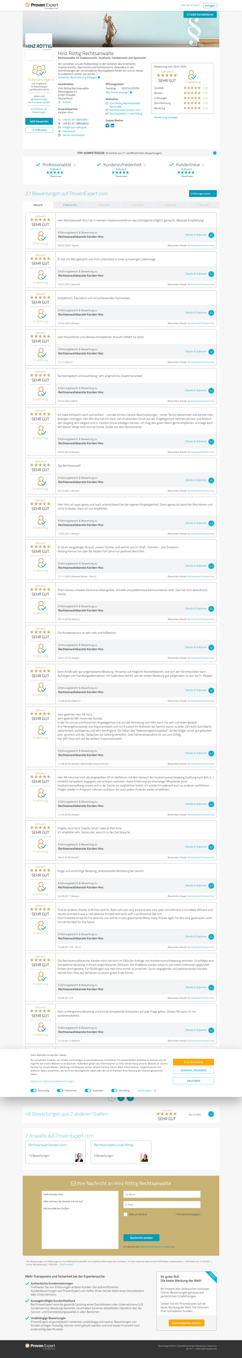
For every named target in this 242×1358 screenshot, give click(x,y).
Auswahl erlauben (193, 1331)
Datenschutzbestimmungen (59, 1342)
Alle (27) (38, 205)
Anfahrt (67, 102)
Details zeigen (145, 1351)
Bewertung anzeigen (166, 117)
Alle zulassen (193, 1323)
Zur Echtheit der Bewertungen (39, 110)
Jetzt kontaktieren (200, 14)
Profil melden (67, 1264)
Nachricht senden (141, 1237)
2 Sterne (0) (170, 205)
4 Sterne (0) (103, 205)
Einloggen (210, 5)
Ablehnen (193, 1342)
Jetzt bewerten (39, 121)
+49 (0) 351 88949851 (76, 119)
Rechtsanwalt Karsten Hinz (201, 245)
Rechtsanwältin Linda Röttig (113, 1144)
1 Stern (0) (203, 205)
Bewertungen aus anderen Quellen (39, 100)
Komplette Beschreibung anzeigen (78, 77)
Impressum (36, 1342)
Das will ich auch (190, 5)
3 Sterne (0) (137, 205)
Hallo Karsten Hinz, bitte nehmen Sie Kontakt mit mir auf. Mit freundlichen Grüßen (80, 1220)
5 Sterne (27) (70, 205)
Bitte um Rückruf (138, 1214)
